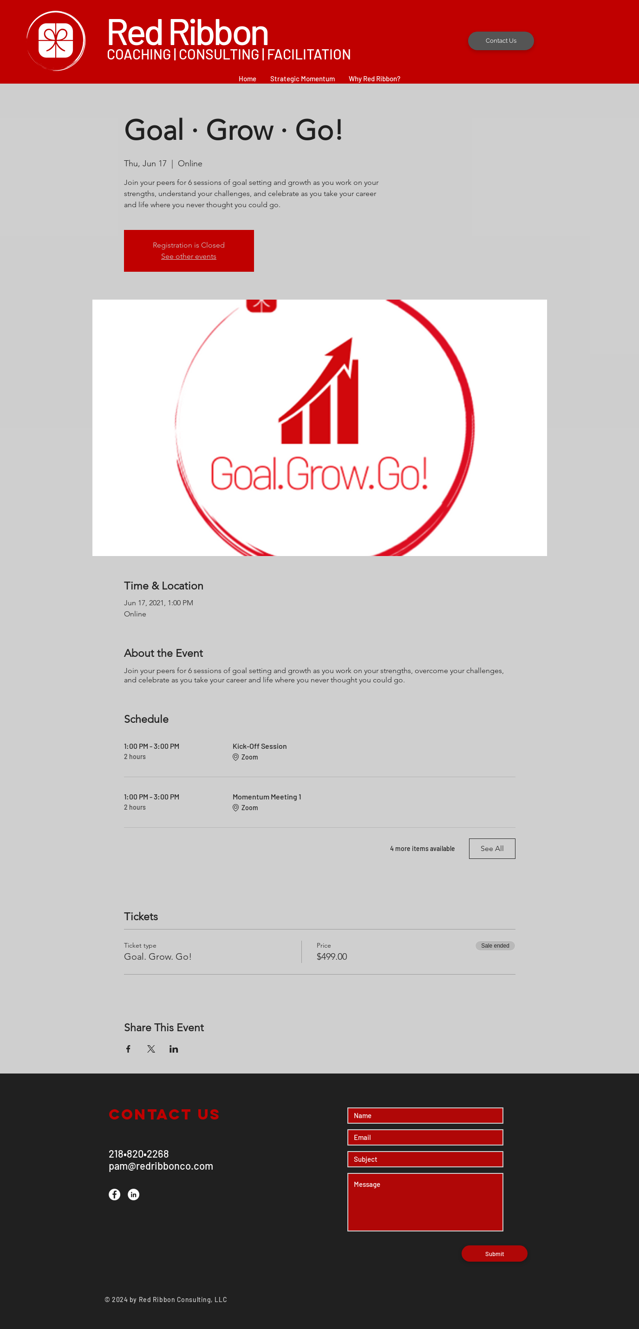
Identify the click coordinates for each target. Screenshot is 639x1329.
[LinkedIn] (133, 1194)
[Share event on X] (151, 1049)
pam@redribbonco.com (161, 1165)
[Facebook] (114, 1194)
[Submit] (495, 1253)
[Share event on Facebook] (128, 1049)
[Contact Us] (501, 41)
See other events (188, 256)
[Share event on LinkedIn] (174, 1049)
